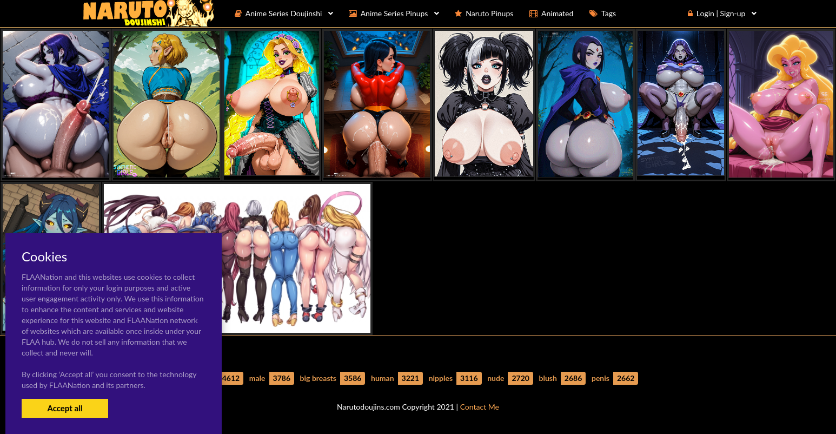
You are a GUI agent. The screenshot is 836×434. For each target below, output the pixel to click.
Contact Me (479, 406)
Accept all (64, 408)
